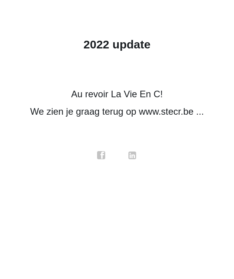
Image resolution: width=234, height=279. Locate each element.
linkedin (132, 155)
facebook (101, 155)
